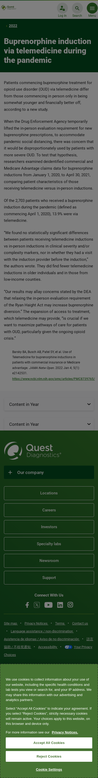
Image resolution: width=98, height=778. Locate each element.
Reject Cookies (49, 756)
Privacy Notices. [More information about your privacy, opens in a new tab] (65, 732)
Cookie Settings (49, 769)
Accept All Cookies (49, 743)
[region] (49, 721)
